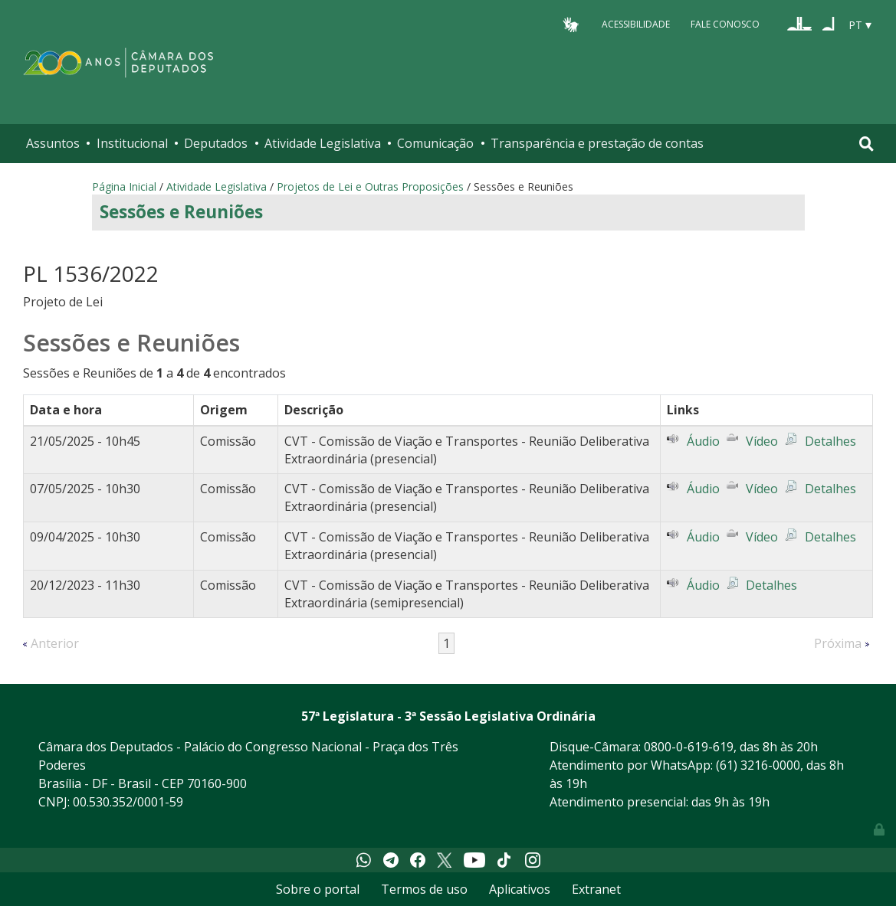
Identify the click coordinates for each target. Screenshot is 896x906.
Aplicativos (519, 889)
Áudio (703, 441)
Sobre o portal (317, 889)
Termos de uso (424, 889)
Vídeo (762, 441)
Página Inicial (124, 186)
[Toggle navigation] (866, 143)
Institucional (132, 143)
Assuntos (53, 143)
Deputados (216, 143)
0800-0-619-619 (689, 746)
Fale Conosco (725, 24)
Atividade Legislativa (322, 143)
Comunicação (435, 143)
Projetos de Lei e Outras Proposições (370, 186)
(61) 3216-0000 (758, 765)
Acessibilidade (636, 24)
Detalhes (830, 441)
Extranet (596, 889)
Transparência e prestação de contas (597, 143)
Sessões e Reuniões (181, 212)
